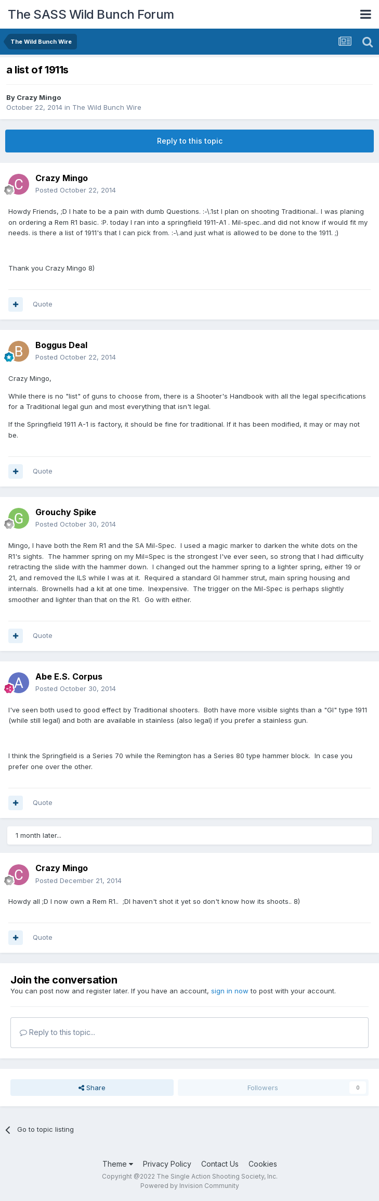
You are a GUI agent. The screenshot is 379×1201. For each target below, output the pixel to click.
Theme (117, 1163)
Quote (43, 304)
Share (92, 1087)
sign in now (230, 991)
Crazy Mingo (39, 97)
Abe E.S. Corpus (68, 676)
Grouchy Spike (65, 512)
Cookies (263, 1163)
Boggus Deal (61, 345)
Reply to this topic (190, 140)
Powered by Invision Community (189, 1186)
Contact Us (220, 1163)
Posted (75, 190)
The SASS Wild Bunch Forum (91, 14)
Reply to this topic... (57, 1032)
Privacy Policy (167, 1163)
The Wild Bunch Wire (106, 107)
